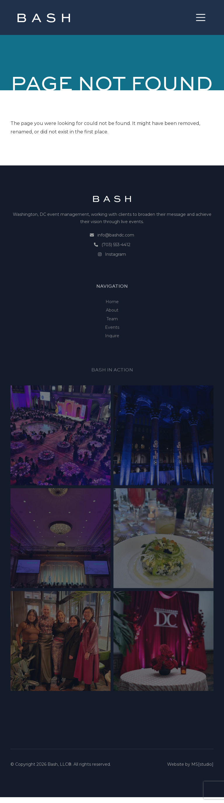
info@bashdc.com (115, 242)
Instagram (115, 261)
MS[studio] (202, 766)
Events (112, 344)
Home (112, 318)
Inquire (112, 352)
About (112, 327)
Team (112, 335)
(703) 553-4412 (116, 252)
